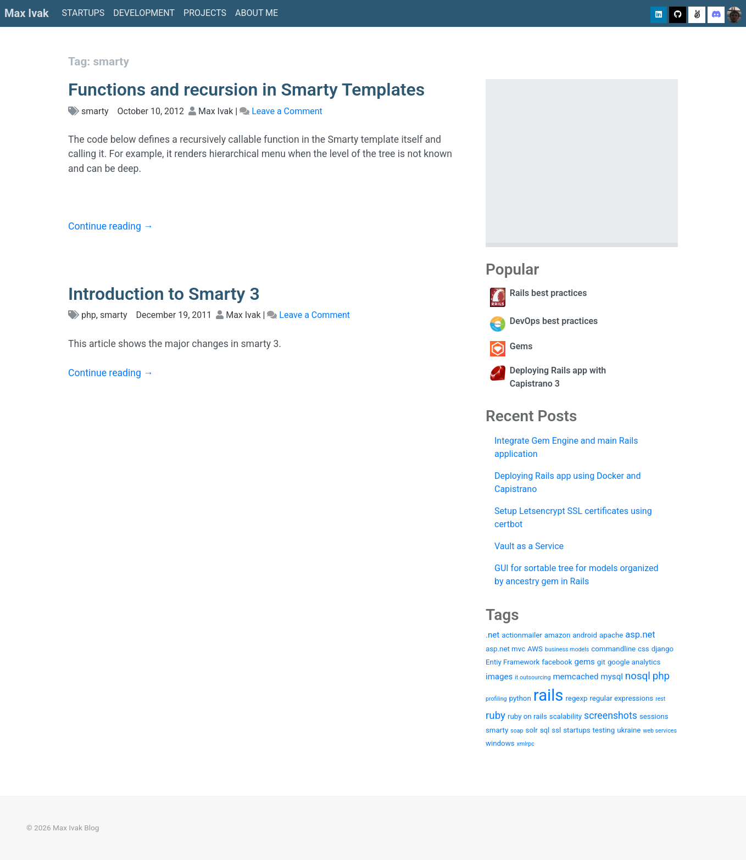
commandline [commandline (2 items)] (613, 649)
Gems (521, 346)
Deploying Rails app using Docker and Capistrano (567, 482)
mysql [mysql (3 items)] (612, 677)
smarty (95, 111)
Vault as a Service (529, 546)
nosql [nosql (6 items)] (637, 676)
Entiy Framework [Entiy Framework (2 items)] (512, 662)
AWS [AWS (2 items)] (535, 649)
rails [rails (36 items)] (548, 695)
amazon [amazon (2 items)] (557, 635)
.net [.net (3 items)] (492, 635)
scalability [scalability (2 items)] (565, 716)
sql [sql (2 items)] (545, 730)
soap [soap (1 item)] (516, 730)
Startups (83, 13)
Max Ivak (26, 13)
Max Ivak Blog (76, 827)
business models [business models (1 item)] (567, 649)
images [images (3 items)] (499, 677)
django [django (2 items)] (662, 649)
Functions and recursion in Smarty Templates (246, 89)
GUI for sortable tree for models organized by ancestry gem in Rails (576, 575)
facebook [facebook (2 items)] (557, 662)
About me (256, 13)
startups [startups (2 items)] (576, 730)
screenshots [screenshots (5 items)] (610, 715)
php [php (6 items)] (661, 676)
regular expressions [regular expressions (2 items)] (621, 698)
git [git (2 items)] (601, 662)
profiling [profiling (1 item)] (496, 698)
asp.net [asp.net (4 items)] (640, 634)
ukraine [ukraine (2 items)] (629, 730)
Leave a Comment (287, 111)
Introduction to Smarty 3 (164, 293)
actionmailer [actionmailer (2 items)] (522, 635)
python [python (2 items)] (520, 698)
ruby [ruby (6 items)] (495, 716)
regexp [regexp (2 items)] (576, 698)
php (88, 315)
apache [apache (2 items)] (611, 635)
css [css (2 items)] (643, 649)
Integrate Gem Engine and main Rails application (566, 447)
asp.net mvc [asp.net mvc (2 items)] (505, 649)
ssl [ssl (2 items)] (556, 730)
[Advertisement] (581, 161)
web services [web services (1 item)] (660, 730)
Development (144, 13)
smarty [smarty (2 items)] (497, 730)
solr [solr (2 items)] (532, 730)
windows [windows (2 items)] (500, 743)
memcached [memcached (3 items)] (575, 677)
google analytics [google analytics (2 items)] (634, 662)
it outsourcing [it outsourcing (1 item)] (532, 677)
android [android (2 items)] (584, 635)
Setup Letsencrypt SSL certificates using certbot (573, 517)
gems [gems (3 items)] (584, 662)
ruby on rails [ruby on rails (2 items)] (527, 716)
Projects (204, 13)
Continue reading (110, 226)
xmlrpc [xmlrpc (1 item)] (525, 743)
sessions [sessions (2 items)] (654, 716)
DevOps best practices (554, 321)
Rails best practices (548, 293)
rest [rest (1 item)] (660, 698)
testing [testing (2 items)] (604, 730)
